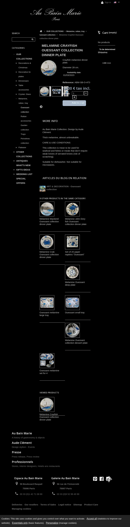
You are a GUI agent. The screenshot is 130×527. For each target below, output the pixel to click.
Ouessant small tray (75, 312)
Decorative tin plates (24, 74)
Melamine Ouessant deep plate (75, 283)
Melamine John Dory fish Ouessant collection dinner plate (75, 221)
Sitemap (77, 504)
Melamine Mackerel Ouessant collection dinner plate (49, 221)
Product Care (91, 504)
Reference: (68, 82)
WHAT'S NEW (23, 165)
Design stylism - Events (23, 447)
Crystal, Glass (24, 94)
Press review (33, 456)
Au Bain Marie (22, 433)
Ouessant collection (25, 109)
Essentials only (20, 523)
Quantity (66, 93)
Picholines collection (25, 140)
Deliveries (17, 504)
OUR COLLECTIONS (24, 56)
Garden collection (25, 127)
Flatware (22, 147)
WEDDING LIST (24, 174)
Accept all (92, 518)
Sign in (106, 2)
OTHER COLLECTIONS (24, 154)
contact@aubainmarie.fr (102, 485)
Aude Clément (22, 443)
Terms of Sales (48, 504)
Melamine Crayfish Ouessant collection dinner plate (49, 417)
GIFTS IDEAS (23, 169)
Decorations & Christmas (24, 65)
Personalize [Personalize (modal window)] (52, 523)
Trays (23, 134)
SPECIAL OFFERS (21, 180)
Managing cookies (21, 508)
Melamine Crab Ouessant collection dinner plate (49, 254)
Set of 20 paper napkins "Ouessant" (74, 253)
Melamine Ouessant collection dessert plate (76, 341)
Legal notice (64, 504)
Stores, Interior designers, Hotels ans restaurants (36, 466)
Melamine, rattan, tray (23, 101)
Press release (18, 456)
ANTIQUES (22, 161)
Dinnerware (23, 81)
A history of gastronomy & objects (28, 437)
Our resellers (31, 504)
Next (41, 106)
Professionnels (22, 462)
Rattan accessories (26, 118)
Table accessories (23, 87)
